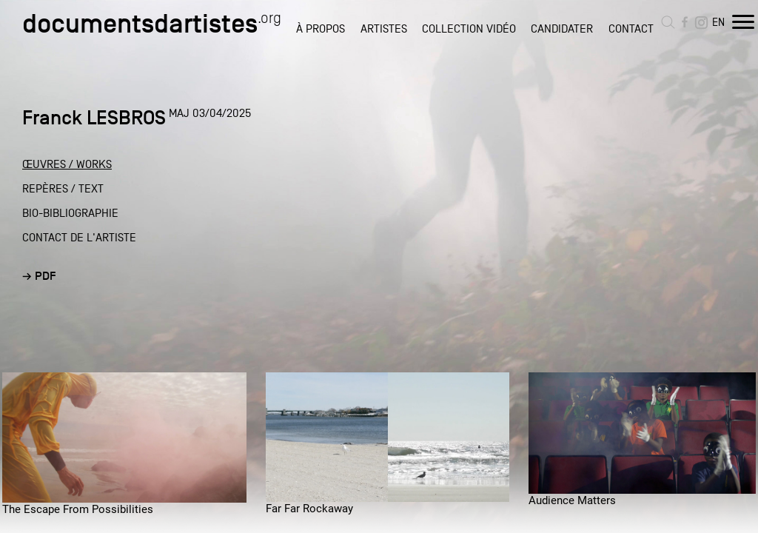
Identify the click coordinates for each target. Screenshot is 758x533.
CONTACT (631, 29)
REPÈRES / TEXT (63, 188)
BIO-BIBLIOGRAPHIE (70, 213)
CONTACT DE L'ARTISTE (79, 237)
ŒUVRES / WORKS (67, 164)
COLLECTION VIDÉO (469, 29)
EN (718, 22)
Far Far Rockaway (309, 508)
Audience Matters (572, 500)
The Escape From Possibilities (77, 509)
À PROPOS (320, 29)
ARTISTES (383, 29)
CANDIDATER (562, 29)
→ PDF (39, 276)
